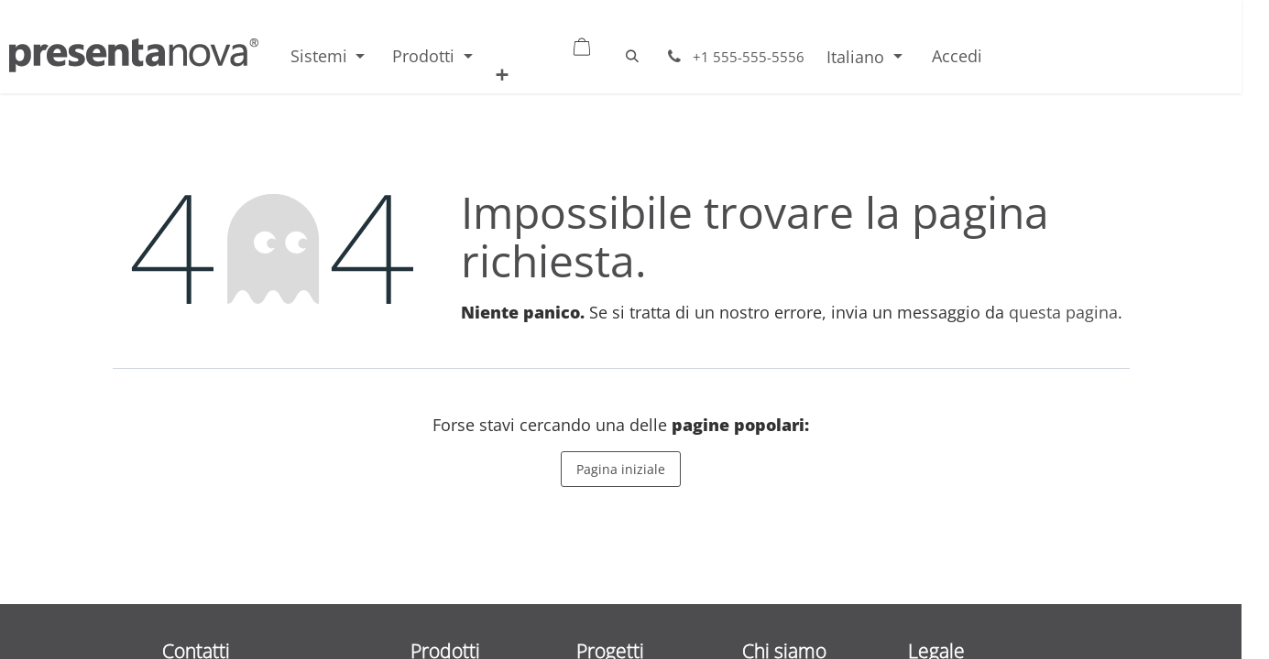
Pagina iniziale (620, 469)
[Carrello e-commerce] (561, 42)
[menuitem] (327, 56)
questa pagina (1063, 312)
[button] (632, 55)
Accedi (957, 56)
